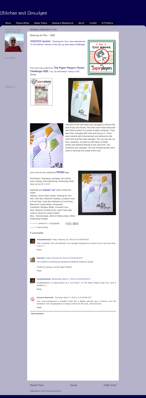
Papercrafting (22, 23)
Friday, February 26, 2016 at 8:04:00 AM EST (64, 258)
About (81, 23)
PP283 (60, 172)
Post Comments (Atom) (51, 391)
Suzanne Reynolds (45, 297)
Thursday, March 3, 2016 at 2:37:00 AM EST (73, 297)
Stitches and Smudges (23, 13)
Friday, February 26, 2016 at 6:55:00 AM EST (70, 239)
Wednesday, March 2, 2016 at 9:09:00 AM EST (71, 279)
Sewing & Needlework (62, 23)
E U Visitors (107, 23)
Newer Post (37, 385)
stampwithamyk (44, 239)
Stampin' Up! (49, 190)
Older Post (110, 385)
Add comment (37, 314)
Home (8, 23)
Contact (93, 23)
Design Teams (40, 23)
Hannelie (40, 258)
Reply (39, 250)
